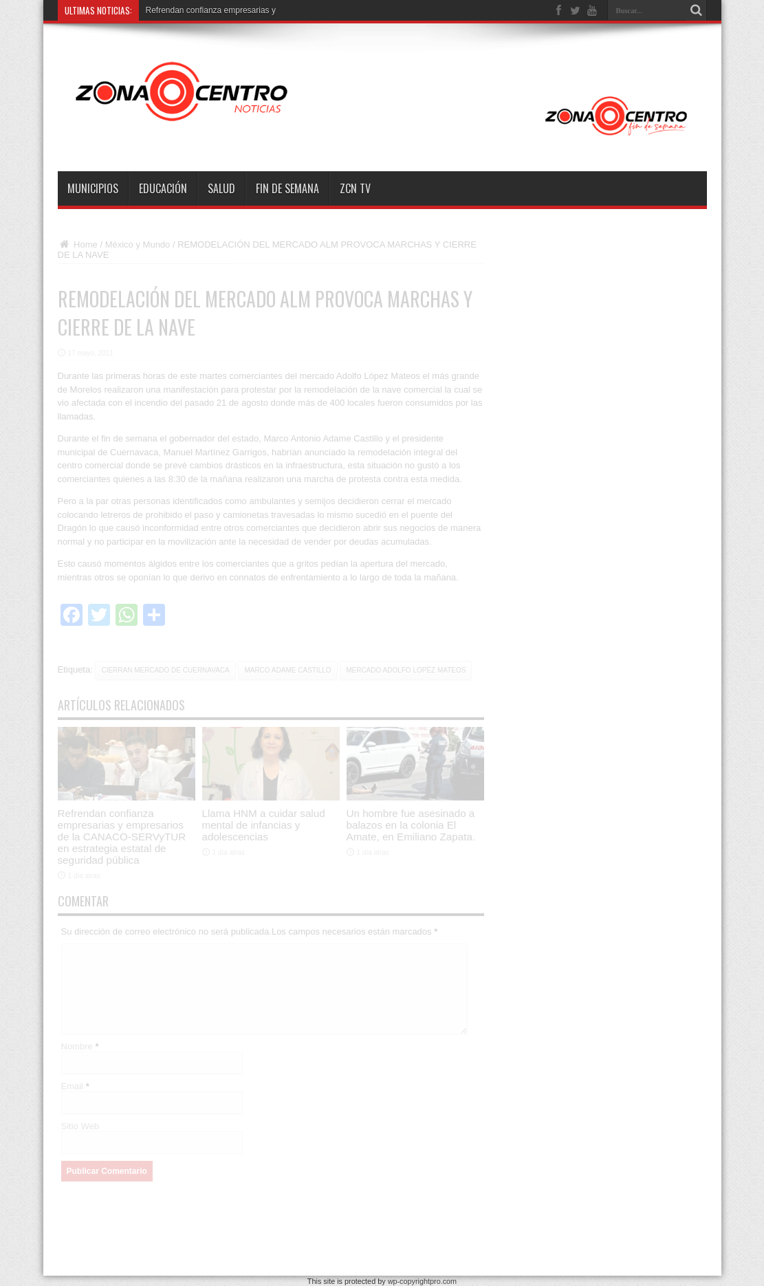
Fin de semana (287, 188)
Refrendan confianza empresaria (205, 10)
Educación (163, 188)
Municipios (92, 188)
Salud (221, 188)
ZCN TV (355, 188)
